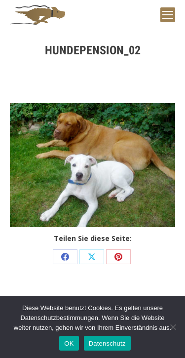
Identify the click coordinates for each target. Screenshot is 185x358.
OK (69, 343)
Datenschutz (107, 343)
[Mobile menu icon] (167, 14)
